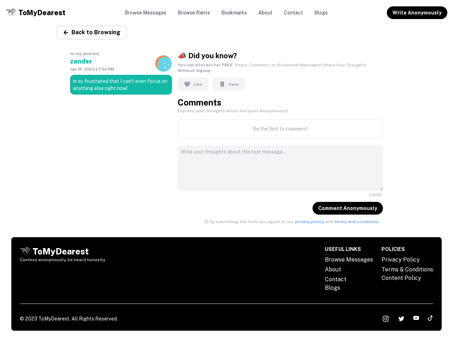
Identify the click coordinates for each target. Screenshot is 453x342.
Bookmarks (234, 13)
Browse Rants (194, 13)
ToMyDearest (53, 319)
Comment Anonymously (347, 208)
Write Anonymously (417, 13)
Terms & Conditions (407, 269)
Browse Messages (145, 13)
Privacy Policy (401, 259)
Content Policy (401, 278)
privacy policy (309, 221)
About (265, 13)
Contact (293, 13)
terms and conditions (356, 221)
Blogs (321, 13)
